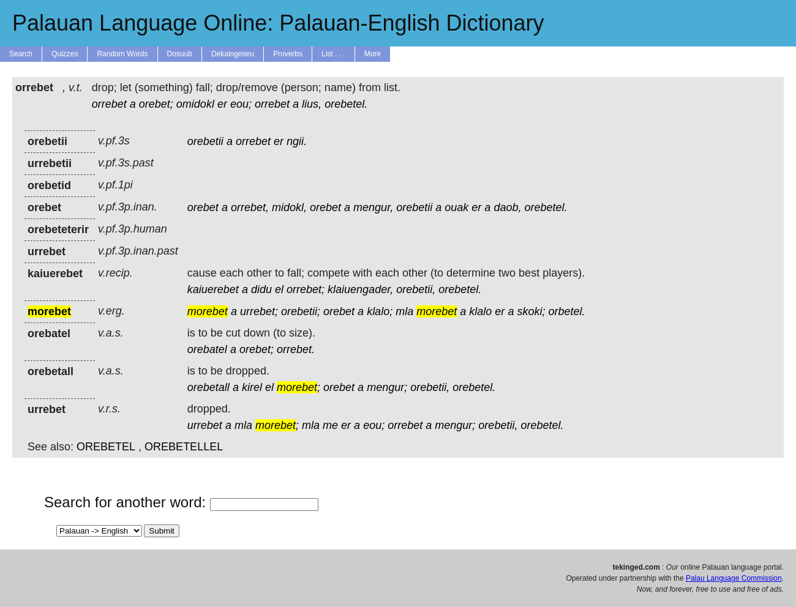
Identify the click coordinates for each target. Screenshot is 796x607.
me (330, 425)
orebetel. (346, 104)
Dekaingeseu (232, 54)
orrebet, (250, 207)
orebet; (156, 104)
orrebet (109, 104)
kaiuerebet (213, 289)
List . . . (333, 54)
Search (20, 54)
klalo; (379, 311)
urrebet (204, 425)
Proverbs (287, 54)
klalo (480, 311)
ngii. (297, 141)
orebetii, (415, 289)
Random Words (122, 54)
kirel (252, 387)
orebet (203, 207)
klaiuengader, (360, 289)
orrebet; (306, 289)
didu (261, 289)
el (279, 289)
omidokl (195, 104)
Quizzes (64, 54)
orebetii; (300, 311)
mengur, (373, 207)
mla (404, 311)
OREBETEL (106, 447)
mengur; (387, 387)
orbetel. (566, 311)
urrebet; (259, 311)
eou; (241, 104)
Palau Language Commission (734, 578)
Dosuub (179, 54)
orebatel (207, 349)
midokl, (289, 207)
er (222, 104)
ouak (456, 207)
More (372, 54)
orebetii (205, 141)
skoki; (531, 311)
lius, (311, 104)
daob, (507, 207)
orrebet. (296, 349)
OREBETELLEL (184, 447)
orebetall (208, 387)
